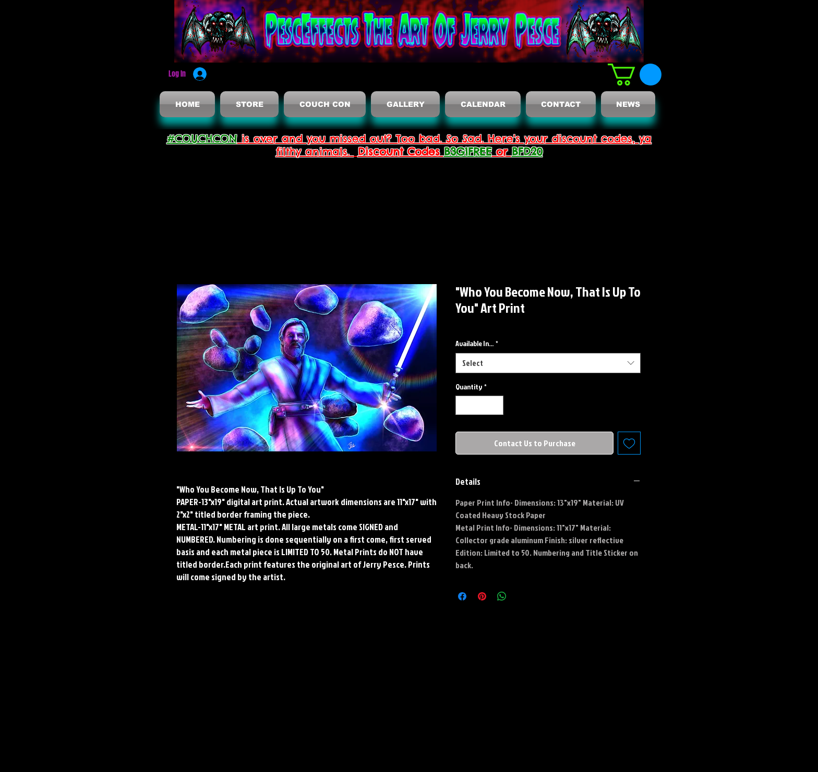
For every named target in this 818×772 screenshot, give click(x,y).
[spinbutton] (479, 405)
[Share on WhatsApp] (502, 596)
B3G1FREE (468, 151)
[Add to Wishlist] (629, 443)
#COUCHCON (202, 138)
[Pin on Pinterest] (482, 596)
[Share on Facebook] (462, 596)
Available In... (476, 343)
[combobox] (548, 363)
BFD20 (527, 151)
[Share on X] (521, 596)
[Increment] (495, 405)
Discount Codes (401, 151)
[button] (634, 74)
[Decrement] (463, 405)
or (502, 151)
